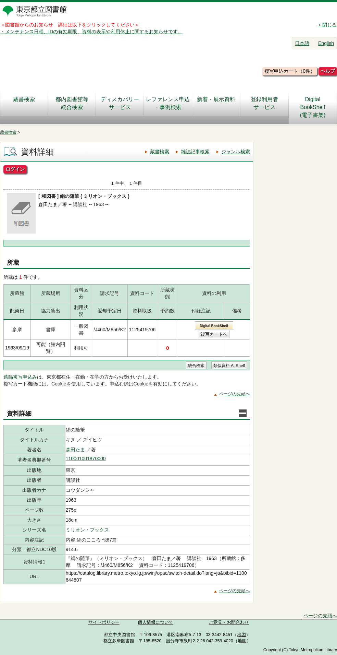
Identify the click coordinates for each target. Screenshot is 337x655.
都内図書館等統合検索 (71, 103)
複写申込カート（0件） (289, 71)
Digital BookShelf (214, 326)
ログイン (15, 169)
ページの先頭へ (234, 393)
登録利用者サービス (264, 103)
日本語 (302, 43)
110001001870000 (86, 458)
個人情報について (155, 622)
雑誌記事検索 (195, 151)
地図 (241, 634)
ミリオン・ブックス (87, 530)
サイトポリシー (104, 622)
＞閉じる (327, 24)
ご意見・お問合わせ (229, 622)
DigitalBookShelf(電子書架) (313, 107)
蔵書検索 (24, 103)
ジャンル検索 (235, 151)
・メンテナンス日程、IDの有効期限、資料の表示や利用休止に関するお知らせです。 (91, 31)
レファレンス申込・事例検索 (168, 103)
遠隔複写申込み (20, 377)
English (326, 43)
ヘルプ (328, 71)
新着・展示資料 (216, 103)
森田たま (75, 449)
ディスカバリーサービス (120, 103)
